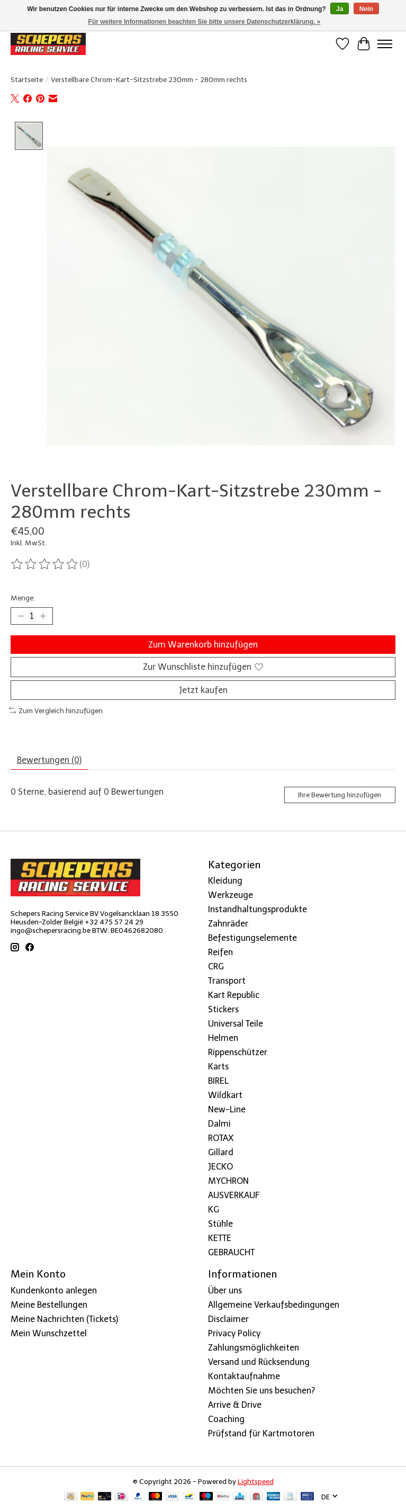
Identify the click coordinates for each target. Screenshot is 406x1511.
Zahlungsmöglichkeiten (253, 1348)
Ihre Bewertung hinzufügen (339, 795)
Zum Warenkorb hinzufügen (203, 645)
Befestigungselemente (252, 938)
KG (213, 1209)
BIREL (218, 1081)
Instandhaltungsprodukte (257, 909)
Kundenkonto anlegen (54, 1290)
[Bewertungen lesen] (45, 564)
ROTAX (220, 1138)
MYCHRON (228, 1181)
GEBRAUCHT (231, 1252)
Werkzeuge (230, 895)
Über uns (225, 1290)
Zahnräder (228, 924)
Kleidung (225, 881)
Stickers (223, 1009)
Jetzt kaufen (203, 690)
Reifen (220, 952)
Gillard (220, 1152)
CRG (216, 966)
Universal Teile (235, 1024)
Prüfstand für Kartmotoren (261, 1433)
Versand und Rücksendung (259, 1362)
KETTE (219, 1238)
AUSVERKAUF (233, 1195)
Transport (227, 981)
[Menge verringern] (21, 616)
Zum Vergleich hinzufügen (56, 710)
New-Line (227, 1109)
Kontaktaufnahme (244, 1376)
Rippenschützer (237, 1052)
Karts (218, 1067)
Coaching (226, 1419)
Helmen (223, 1038)
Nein (366, 9)
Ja (339, 9)
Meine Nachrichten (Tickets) (64, 1319)
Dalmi (219, 1124)
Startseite (27, 79)
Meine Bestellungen (49, 1305)
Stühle (220, 1224)
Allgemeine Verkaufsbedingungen (273, 1305)
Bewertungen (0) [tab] (49, 761)
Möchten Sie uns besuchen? (261, 1391)
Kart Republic (233, 995)
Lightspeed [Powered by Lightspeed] (256, 1481)
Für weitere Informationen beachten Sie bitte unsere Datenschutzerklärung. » (204, 21)
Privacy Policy (234, 1333)
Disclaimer (228, 1319)
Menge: (23, 597)
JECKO (220, 1167)
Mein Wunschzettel (49, 1333)
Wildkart (225, 1095)
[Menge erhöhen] (43, 616)
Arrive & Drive (234, 1405)
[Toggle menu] (384, 44)
